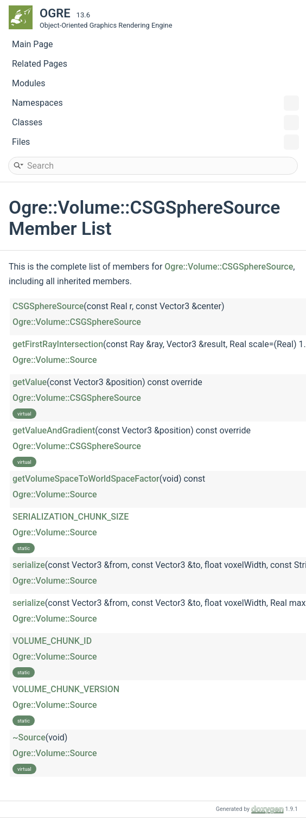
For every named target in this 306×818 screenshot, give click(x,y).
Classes (155, 122)
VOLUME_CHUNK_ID (52, 641)
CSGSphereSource (48, 306)
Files (155, 142)
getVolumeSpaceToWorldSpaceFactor (86, 479)
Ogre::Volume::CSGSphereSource (228, 266)
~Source (29, 737)
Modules (29, 83)
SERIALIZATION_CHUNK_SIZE (70, 517)
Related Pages (39, 64)
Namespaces (155, 103)
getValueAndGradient (53, 430)
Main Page (32, 44)
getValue (29, 382)
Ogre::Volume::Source (54, 360)
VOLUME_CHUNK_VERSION (65, 689)
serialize (28, 565)
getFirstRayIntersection (57, 344)
